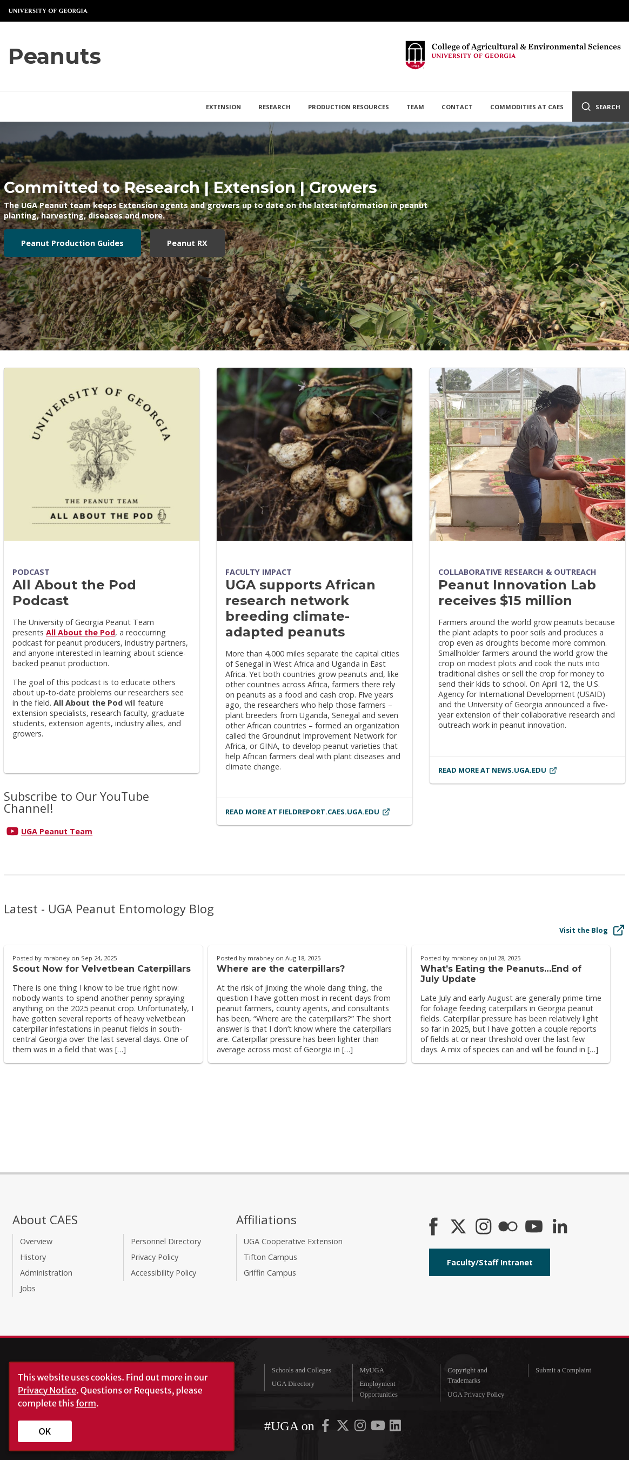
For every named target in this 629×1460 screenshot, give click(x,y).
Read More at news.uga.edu (497, 770)
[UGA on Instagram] (361, 1428)
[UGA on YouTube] (378, 1428)
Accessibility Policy (163, 1272)
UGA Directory (293, 1384)
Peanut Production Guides (72, 243)
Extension (223, 107)
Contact (457, 107)
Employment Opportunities (379, 1389)
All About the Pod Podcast (74, 592)
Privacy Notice (47, 1390)
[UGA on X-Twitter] (343, 1428)
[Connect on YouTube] (101, 831)
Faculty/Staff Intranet (490, 1262)
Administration (46, 1272)
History (33, 1257)
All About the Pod (80, 632)
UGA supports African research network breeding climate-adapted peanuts (300, 608)
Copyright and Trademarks (467, 1375)
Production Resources (348, 107)
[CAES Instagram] (483, 1227)
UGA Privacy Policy (475, 1394)
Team (415, 107)
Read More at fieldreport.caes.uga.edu (307, 812)
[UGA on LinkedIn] (395, 1428)
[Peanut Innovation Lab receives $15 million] (527, 454)
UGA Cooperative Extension (293, 1241)
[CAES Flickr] (508, 1227)
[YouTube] (534, 1227)
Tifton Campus (270, 1257)
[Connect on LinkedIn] (560, 1227)
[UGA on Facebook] (326, 1428)
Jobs (28, 1288)
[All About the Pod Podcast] (101, 454)
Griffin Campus (270, 1272)
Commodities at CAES (527, 107)
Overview (36, 1241)
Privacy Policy (154, 1257)
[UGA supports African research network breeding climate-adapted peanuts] (314, 454)
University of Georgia (49, 11)
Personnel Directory (166, 1241)
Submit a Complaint (563, 1370)
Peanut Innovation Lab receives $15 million (517, 592)
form (86, 1403)
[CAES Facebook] (433, 1227)
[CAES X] (459, 1227)
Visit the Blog (592, 930)
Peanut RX (187, 243)
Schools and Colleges (301, 1370)
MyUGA (372, 1370)
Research (274, 107)
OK (45, 1431)
